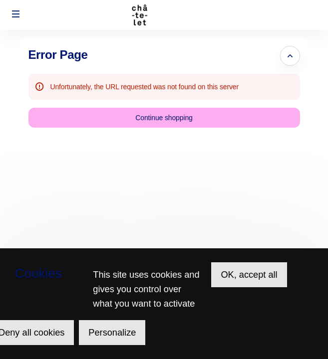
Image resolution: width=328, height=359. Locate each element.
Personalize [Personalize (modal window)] (112, 333)
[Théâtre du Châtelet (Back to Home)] (164, 14)
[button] (16, 14)
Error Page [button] (58, 54)
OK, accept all (249, 275)
